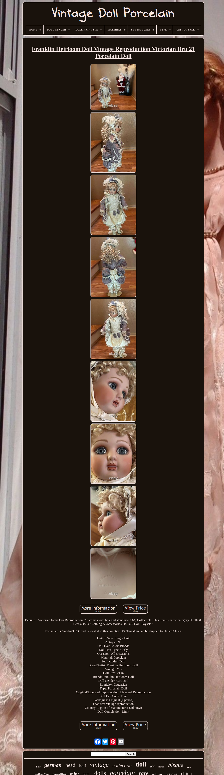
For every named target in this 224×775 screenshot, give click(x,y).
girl (152, 766)
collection (122, 765)
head (70, 765)
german (53, 765)
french (161, 766)
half (82, 765)
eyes (189, 767)
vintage (99, 764)
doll (141, 764)
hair (38, 766)
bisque (175, 765)
